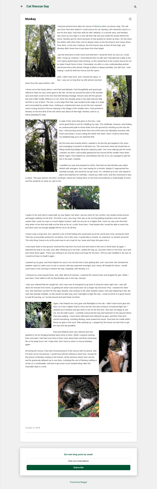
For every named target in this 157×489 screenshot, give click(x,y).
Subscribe (78, 467)
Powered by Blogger (78, 482)
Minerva (97, 26)
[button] (130, 19)
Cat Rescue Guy (37, 6)
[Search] (135, 7)
